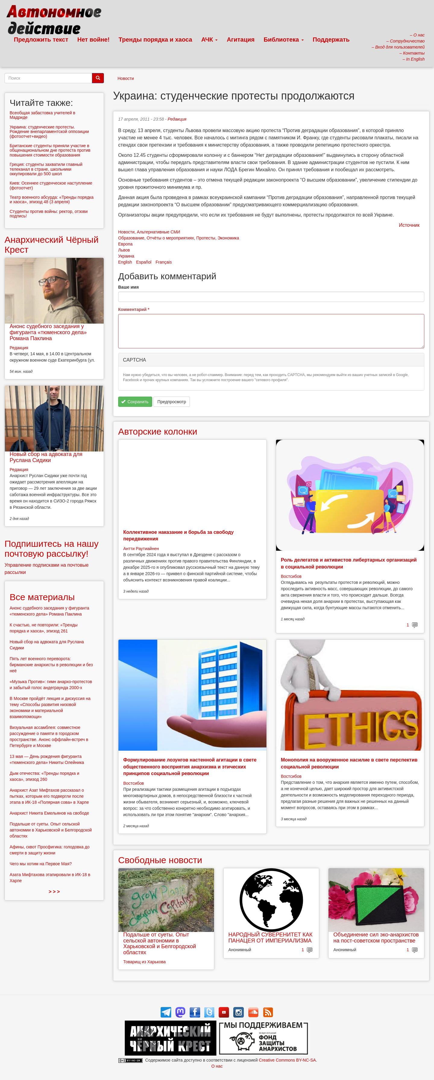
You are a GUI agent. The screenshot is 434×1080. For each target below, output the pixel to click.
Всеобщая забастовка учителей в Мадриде (42, 115)
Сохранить (135, 401)
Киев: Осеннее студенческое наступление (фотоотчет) (51, 185)
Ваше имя (128, 287)
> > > (54, 891)
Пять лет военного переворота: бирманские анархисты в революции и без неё (51, 664)
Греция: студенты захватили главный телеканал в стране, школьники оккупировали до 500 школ (46, 169)
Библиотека (284, 39)
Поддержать (331, 39)
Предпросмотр (171, 401)
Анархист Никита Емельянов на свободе (49, 813)
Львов (124, 250)
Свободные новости (160, 860)
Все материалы (42, 597)
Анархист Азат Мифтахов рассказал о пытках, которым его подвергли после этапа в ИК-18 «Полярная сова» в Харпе (49, 796)
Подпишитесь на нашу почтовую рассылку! (52, 549)
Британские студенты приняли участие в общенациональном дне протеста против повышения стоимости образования (50, 150)
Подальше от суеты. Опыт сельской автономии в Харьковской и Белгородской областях (159, 943)
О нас (216, 1066)
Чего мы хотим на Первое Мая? (41, 863)
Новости (126, 78)
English (125, 262)
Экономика (228, 238)
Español (144, 262)
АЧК (209, 39)
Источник (409, 225)
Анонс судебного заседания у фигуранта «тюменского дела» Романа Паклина (48, 332)
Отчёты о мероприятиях (170, 238)
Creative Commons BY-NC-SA (287, 1060)
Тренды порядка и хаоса (155, 39)
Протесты (205, 238)
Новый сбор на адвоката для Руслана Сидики (46, 457)
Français (164, 262)
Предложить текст (41, 39)
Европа (125, 244)
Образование (131, 238)
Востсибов (291, 576)
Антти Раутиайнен (141, 548)
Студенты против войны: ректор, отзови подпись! (49, 213)
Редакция (177, 119)
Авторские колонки (157, 431)
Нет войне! (93, 39)
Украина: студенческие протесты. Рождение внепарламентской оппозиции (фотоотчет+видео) (49, 132)
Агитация (240, 39)
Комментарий (133, 309)
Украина (126, 256)
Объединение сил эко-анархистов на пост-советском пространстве (376, 938)
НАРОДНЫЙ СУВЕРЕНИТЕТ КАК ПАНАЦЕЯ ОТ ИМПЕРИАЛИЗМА (270, 938)
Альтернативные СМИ (158, 232)
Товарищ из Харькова (144, 961)
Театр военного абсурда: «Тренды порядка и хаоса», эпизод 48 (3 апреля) (51, 199)
